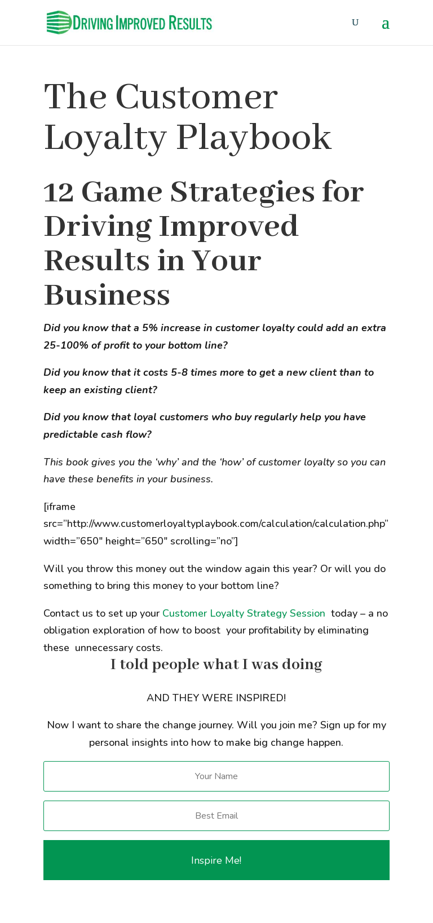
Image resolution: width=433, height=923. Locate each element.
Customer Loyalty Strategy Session (243, 613)
